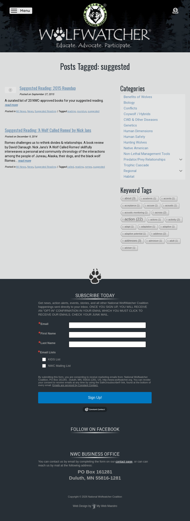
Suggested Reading (46, 111)
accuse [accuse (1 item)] (152, 205)
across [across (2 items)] (160, 212)
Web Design (80, 506)
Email (44, 324)
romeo (88, 166)
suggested (93, 111)
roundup (81, 111)
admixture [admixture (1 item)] (155, 241)
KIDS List (54, 359)
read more (12, 104)
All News (21, 111)
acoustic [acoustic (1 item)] (171, 205)
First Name (48, 333)
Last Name (47, 343)
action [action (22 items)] (134, 219)
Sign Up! (95, 398)
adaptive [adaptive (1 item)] (169, 226)
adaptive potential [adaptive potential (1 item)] (135, 234)
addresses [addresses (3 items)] (133, 240)
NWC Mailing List (59, 365)
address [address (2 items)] (159, 233)
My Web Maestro (107, 506)
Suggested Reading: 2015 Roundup (52, 87)
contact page (124, 461)
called (70, 166)
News (30, 111)
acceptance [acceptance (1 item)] (132, 205)
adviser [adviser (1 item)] (130, 248)
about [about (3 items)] (130, 198)
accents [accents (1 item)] (169, 198)
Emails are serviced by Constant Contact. (75, 385)
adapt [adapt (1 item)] (129, 226)
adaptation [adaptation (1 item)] (148, 226)
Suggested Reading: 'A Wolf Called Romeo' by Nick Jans (54, 129)
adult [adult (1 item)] (174, 241)
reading (71, 111)
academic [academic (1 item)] (149, 198)
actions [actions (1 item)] (155, 219)
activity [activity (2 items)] (174, 219)
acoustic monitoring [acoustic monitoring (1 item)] (136, 212)
